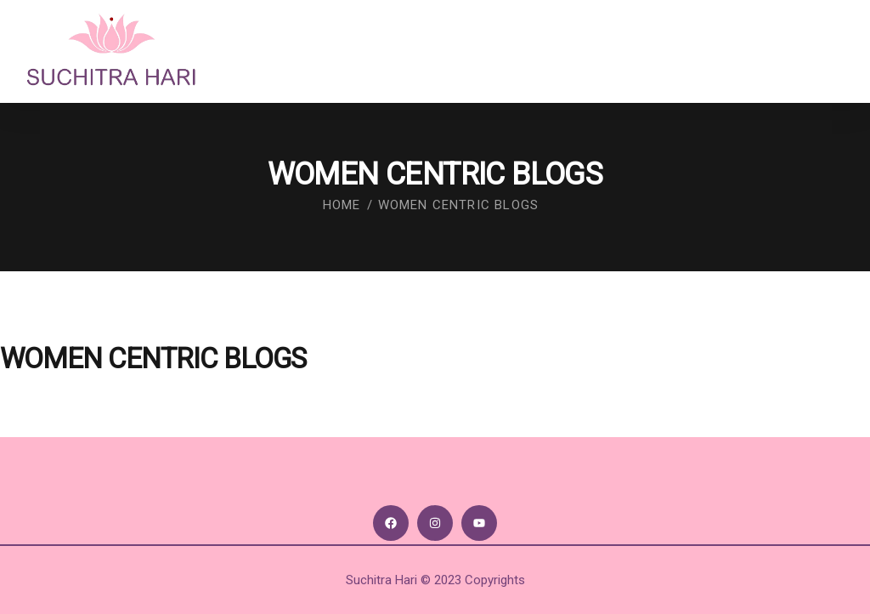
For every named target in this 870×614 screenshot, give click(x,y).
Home (342, 205)
